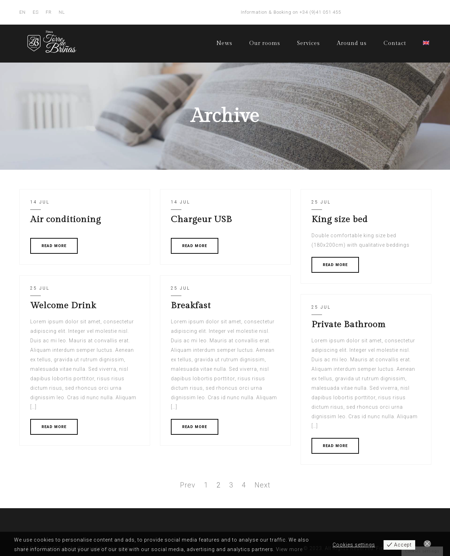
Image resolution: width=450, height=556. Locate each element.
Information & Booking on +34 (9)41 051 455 (291, 12)
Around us (352, 43)
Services (308, 43)
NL (62, 12)
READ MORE (53, 246)
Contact (395, 43)
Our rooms (264, 43)
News (224, 43)
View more (289, 549)
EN (22, 12)
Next (262, 485)
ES (36, 12)
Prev (187, 485)
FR (49, 12)
